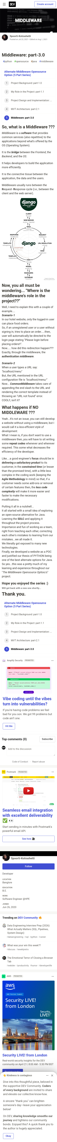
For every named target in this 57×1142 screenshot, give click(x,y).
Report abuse (38, 761)
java (34, 61)
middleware (46, 61)
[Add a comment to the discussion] (31, 751)
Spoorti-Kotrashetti (20, 36)
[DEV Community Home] (12, 4)
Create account (45, 4)
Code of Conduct (20, 761)
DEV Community (28, 917)
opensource (21, 61)
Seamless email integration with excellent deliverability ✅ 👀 (27, 815)
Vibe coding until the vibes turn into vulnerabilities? (27, 701)
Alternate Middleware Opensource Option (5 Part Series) (25, 73)
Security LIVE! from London (24, 1055)
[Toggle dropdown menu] (52, 660)
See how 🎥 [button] (28, 838)
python (7, 61)
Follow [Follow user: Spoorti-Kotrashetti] (28, 866)
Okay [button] (8, 1136)
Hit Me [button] (8, 726)
